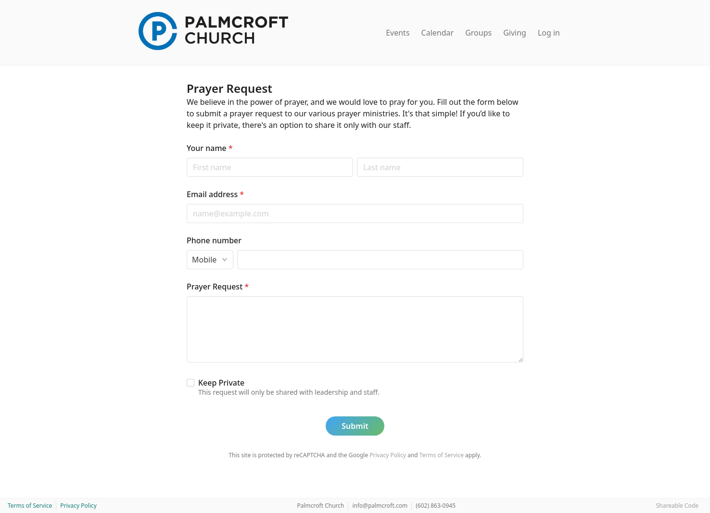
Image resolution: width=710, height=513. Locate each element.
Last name (356, 157)
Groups (478, 32)
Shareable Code (677, 505)
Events (397, 32)
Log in (549, 32)
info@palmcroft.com (379, 505)
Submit (355, 426)
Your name (210, 148)
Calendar (437, 32)
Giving (514, 32)
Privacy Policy (387, 455)
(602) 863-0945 (436, 505)
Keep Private (221, 383)
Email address (215, 194)
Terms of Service (441, 455)
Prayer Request (218, 286)
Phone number (214, 240)
